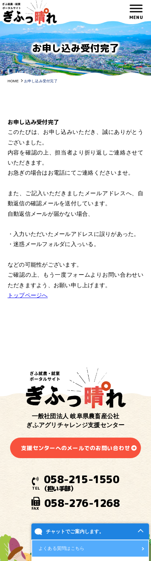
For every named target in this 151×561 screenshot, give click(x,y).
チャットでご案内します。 (75, 535)
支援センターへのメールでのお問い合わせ (75, 448)
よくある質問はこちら (62, 552)
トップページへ (28, 295)
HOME (13, 81)
